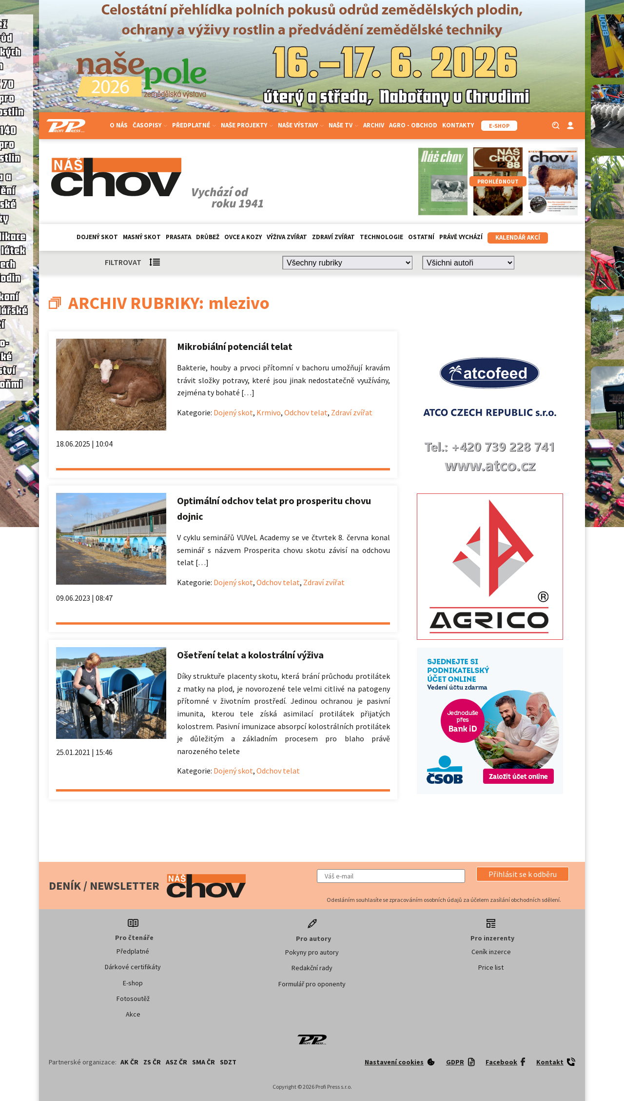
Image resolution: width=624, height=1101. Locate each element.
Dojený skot (97, 237)
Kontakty (458, 125)
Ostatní (421, 237)
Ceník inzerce (491, 951)
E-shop (133, 983)
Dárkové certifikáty (133, 966)
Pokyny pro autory (312, 952)
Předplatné (194, 125)
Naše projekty (247, 125)
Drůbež (207, 237)
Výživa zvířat (287, 237)
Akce (133, 1014)
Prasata (178, 237)
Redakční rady (312, 967)
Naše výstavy (301, 125)
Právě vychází (461, 237)
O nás (119, 125)
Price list (491, 967)
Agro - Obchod (413, 125)
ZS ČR (152, 1062)
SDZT (228, 1062)
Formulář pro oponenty (312, 983)
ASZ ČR (176, 1062)
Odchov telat (306, 412)
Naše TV (343, 125)
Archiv (373, 125)
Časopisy (150, 125)
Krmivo (268, 412)
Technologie (381, 237)
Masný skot (142, 237)
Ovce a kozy (243, 237)
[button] (522, 874)
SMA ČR (203, 1062)
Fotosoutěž (133, 998)
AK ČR (129, 1062)
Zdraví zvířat (333, 237)
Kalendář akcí (517, 237)
